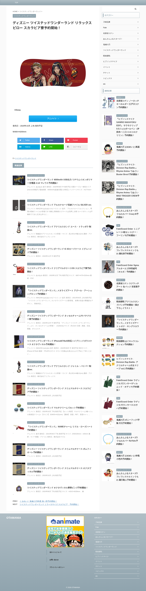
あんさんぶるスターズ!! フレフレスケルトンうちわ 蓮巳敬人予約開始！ (127, 476)
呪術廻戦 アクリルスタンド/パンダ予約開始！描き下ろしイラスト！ (127, 305)
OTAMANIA (13, 517)
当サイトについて (56, 552)
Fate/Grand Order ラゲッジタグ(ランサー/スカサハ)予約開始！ (128, 405)
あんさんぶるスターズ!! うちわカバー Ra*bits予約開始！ (127, 440)
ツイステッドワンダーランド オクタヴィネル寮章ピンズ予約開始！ (57, 488)
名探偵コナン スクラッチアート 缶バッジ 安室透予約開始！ (128, 286)
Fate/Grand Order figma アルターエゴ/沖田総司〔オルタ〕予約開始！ (127, 268)
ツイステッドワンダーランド (25, 158)
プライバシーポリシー (57, 567)
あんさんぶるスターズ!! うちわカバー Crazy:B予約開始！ (127, 214)
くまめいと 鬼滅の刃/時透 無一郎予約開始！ (38, 501)
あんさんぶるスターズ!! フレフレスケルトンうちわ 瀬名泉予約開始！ (127, 250)
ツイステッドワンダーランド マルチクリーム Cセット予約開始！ (56, 408)
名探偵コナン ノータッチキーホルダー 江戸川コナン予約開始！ (127, 104)
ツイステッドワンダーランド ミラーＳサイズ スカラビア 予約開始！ (49, 504)
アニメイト (53, 118)
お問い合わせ (54, 560)
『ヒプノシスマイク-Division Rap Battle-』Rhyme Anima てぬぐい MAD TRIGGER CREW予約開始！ (127, 192)
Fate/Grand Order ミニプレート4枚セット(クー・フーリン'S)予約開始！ (128, 232)
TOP (16, 3)
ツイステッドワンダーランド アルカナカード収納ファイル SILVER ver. (59, 205)
